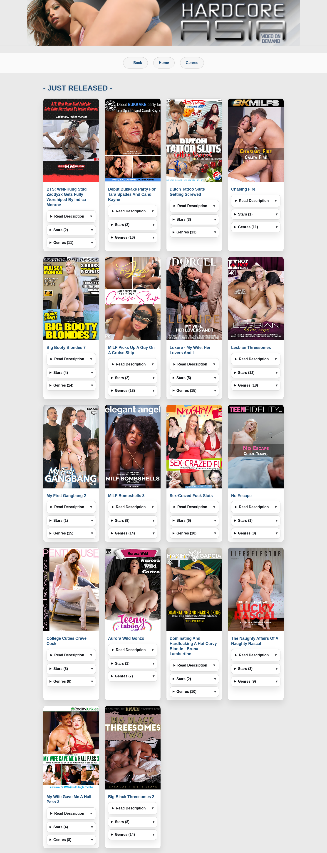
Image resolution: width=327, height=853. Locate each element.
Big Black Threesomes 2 (131, 796)
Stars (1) (245, 214)
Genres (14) (63, 385)
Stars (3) (183, 219)
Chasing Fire (243, 189)
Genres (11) (63, 243)
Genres (192, 63)
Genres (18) (125, 390)
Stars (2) (60, 230)
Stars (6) (183, 520)
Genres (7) (124, 676)
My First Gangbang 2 (66, 495)
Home (164, 63)
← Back (135, 63)
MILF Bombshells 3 (126, 495)
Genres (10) (186, 533)
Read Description (69, 216)
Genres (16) (125, 237)
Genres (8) (247, 533)
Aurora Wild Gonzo (126, 638)
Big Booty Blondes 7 (66, 347)
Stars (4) (60, 373)
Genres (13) (186, 232)
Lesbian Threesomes (251, 347)
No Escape (241, 495)
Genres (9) (247, 681)
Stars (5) (183, 378)
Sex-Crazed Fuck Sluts (191, 495)
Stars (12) (246, 373)
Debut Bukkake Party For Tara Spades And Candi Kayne (132, 194)
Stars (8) (122, 520)
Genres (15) (186, 390)
